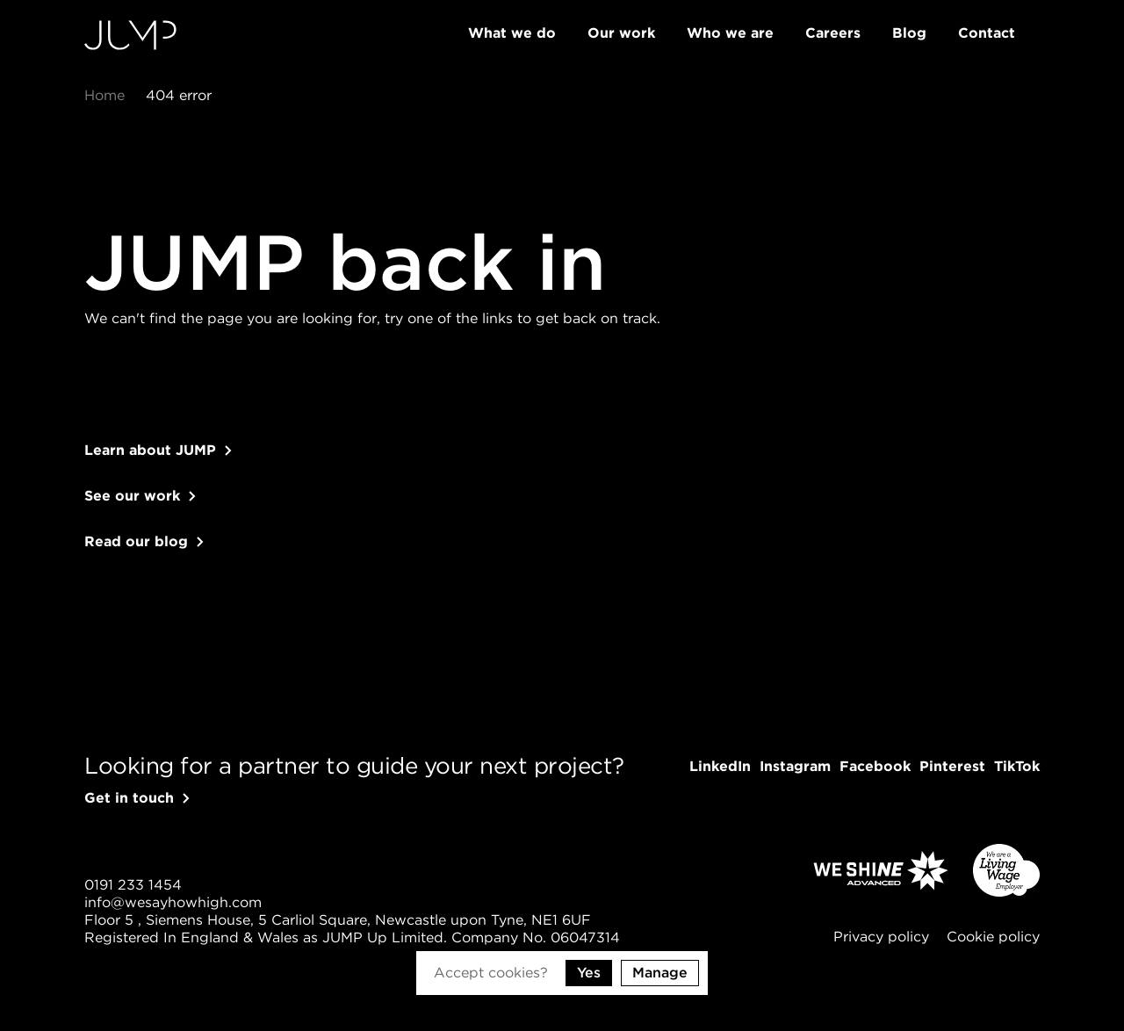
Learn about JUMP (150, 467)
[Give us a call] (133, 885)
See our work (132, 513)
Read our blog (136, 559)
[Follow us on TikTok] (1017, 767)
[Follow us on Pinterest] (952, 767)
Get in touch (129, 797)
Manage (660, 972)
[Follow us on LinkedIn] (720, 767)
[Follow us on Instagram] (795, 767)
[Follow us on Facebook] (875, 767)
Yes (589, 972)
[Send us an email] (173, 903)
